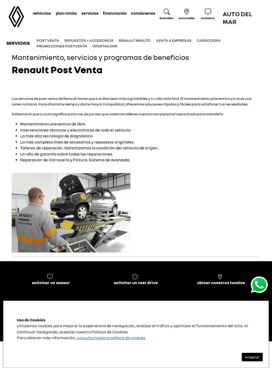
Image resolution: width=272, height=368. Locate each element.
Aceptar (252, 357)
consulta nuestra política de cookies (110, 337)
